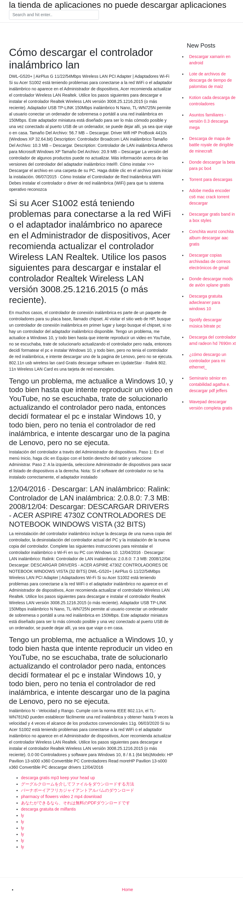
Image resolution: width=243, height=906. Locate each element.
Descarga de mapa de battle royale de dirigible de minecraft (211, 144)
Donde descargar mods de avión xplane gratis (211, 281)
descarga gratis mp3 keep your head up (58, 777)
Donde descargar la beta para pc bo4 (212, 165)
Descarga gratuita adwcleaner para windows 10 (205, 302)
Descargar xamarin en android (209, 59)
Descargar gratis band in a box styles (212, 217)
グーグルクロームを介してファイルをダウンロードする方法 (77, 784)
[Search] (54, 15)
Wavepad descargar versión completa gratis (210, 404)
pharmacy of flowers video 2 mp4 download (61, 796)
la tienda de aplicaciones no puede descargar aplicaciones (117, 5)
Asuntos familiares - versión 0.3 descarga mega (208, 121)
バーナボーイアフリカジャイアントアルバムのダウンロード (77, 790)
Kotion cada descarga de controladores (212, 100)
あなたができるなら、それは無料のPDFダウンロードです (75, 802)
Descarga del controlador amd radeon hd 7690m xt (212, 340)
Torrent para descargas (210, 179)
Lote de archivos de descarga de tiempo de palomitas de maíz (210, 80)
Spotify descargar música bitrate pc (205, 322)
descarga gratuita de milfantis (48, 809)
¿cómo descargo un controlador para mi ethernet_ (207, 360)
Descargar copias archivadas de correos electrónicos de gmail (209, 261)
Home (127, 889)
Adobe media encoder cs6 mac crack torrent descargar (209, 196)
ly (22, 815)
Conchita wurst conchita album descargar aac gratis (211, 237)
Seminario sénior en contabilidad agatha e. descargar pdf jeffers (209, 384)
